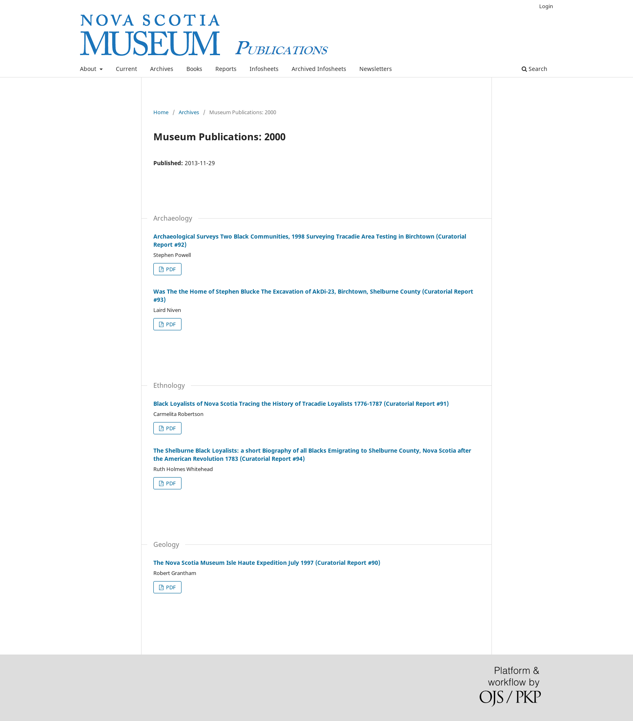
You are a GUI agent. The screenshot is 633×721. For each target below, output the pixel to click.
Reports (226, 69)
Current (126, 69)
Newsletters (375, 69)
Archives (161, 69)
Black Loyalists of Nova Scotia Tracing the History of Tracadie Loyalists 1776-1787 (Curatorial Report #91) (301, 403)
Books (194, 69)
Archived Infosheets (319, 69)
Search (534, 69)
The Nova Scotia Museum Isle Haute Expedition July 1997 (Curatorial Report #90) (266, 562)
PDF (170, 269)
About (89, 69)
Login (546, 6)
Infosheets (264, 69)
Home (160, 112)
